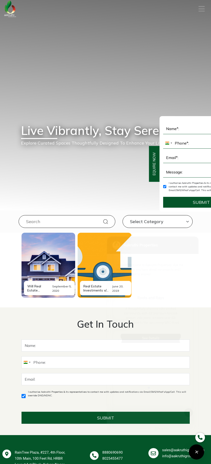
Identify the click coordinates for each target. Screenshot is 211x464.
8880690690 (112, 357)
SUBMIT (105, 317)
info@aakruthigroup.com (182, 360)
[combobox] (27, 262)
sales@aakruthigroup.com (183, 354)
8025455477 (112, 363)
